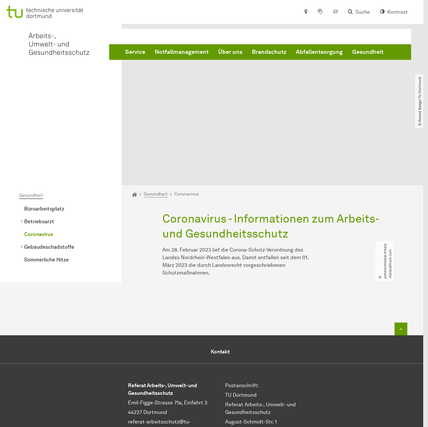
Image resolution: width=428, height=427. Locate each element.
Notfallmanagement (182, 51)
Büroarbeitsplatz (44, 141)
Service (135, 51)
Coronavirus (38, 167)
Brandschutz (269, 51)
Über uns (230, 51)
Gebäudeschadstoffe (49, 179)
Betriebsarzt (39, 154)
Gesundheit (367, 51)
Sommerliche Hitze (46, 192)
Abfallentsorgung (319, 51)
